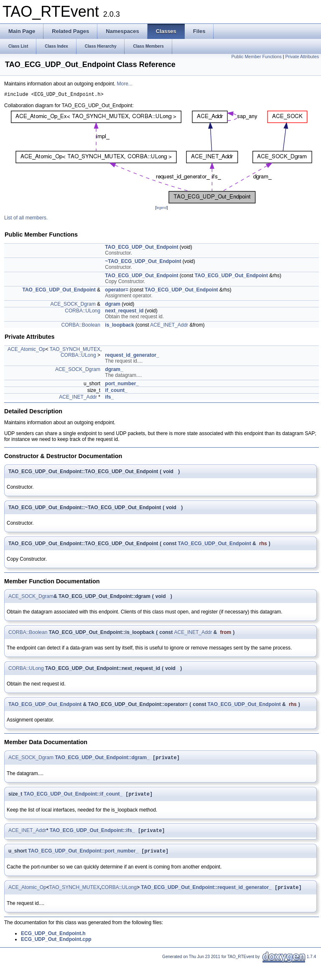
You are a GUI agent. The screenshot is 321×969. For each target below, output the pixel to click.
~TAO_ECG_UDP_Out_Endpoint (143, 262)
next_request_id (124, 312)
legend (161, 209)
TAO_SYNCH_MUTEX (75, 350)
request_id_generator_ (132, 356)
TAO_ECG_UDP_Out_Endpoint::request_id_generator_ (206, 893)
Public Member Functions (257, 56)
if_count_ (116, 391)
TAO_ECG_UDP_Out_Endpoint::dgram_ (102, 760)
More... (124, 84)
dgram (112, 305)
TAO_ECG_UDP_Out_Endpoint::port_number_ (83, 855)
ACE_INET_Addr (169, 326)
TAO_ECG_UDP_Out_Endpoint (141, 248)
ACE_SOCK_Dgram (73, 305)
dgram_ (114, 371)
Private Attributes (302, 56)
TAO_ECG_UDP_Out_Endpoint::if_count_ (73, 797)
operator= (116, 291)
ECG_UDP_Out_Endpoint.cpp (56, 945)
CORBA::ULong (82, 312)
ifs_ (109, 398)
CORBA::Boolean (80, 326)
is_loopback (119, 326)
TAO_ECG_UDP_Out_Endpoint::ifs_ (92, 834)
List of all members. (26, 219)
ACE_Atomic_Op (27, 350)
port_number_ (122, 385)
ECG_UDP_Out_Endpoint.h (53, 939)
